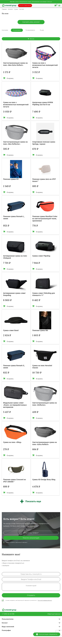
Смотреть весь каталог (31, 22)
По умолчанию (17, 30)
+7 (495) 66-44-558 (8, 614)
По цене (42, 30)
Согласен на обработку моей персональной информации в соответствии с (28, 600)
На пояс (21, 9)
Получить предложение (25, 5)
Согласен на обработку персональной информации (16, 542)
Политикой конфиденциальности (45, 600)
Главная (4, 9)
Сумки (16, 9)
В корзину (8, 78)
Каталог (10, 9)
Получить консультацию (31, 538)
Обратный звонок (53, 614)
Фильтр (31, 39)
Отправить (31, 595)
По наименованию (30, 30)
